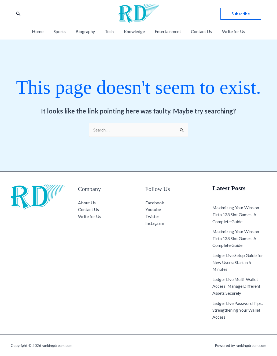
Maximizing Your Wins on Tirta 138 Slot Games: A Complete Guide (235, 214)
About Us (87, 202)
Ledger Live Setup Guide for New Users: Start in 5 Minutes (237, 262)
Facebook (154, 202)
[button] (18, 13)
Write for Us (228, 31)
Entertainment (166, 31)
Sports (63, 31)
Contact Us (197, 31)
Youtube (153, 209)
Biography (87, 31)
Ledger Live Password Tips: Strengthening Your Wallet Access (237, 310)
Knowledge (133, 31)
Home (43, 31)
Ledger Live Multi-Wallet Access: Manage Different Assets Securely (236, 286)
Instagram (154, 223)
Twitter (152, 216)
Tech (110, 31)
